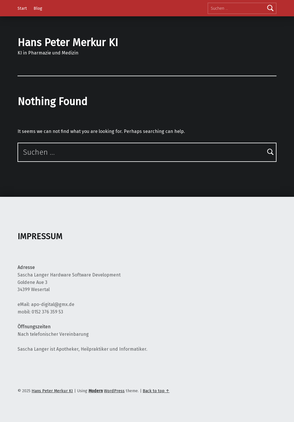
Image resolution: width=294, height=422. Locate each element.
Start (22, 8)
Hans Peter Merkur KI (68, 42)
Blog (38, 8)
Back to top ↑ (156, 390)
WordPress (114, 390)
